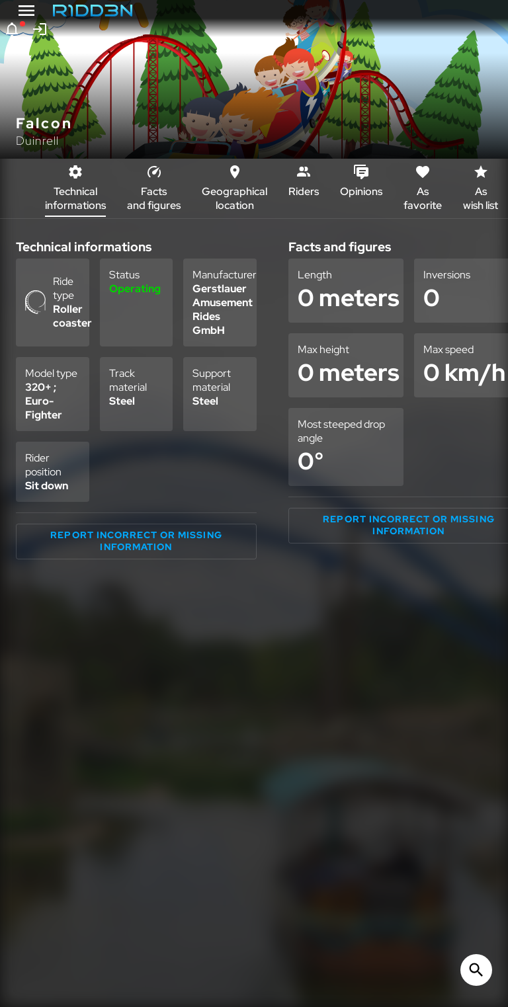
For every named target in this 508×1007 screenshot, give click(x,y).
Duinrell (37, 140)
